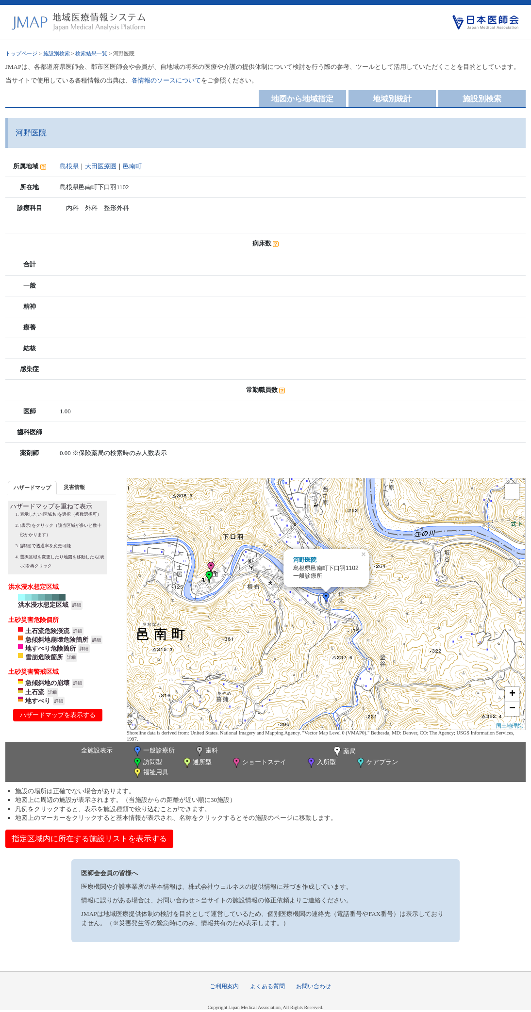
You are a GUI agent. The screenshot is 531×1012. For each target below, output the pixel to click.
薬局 (344, 752)
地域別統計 (392, 99)
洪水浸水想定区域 (43, 604)
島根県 (69, 166)
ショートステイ (258, 763)
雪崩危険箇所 (44, 657)
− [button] (512, 709)
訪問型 (147, 763)
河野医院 (304, 559)
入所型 (321, 763)
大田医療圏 (100, 166)
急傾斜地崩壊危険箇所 (56, 639)
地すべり (37, 700)
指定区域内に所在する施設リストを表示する (89, 838)
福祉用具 (150, 773)
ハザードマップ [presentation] (32, 487)
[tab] (32, 487)
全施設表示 (97, 750)
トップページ (21, 53)
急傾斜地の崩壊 (47, 682)
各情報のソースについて (166, 80)
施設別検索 (56, 53)
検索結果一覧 (91, 53)
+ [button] (512, 694)
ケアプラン (376, 763)
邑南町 (132, 166)
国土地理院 (509, 726)
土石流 (34, 692)
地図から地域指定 (302, 99)
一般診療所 (153, 751)
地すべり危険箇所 (50, 648)
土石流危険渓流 (47, 631)
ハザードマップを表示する (58, 714)
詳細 (76, 605)
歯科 (206, 751)
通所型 (197, 763)
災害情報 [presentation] (74, 487)
